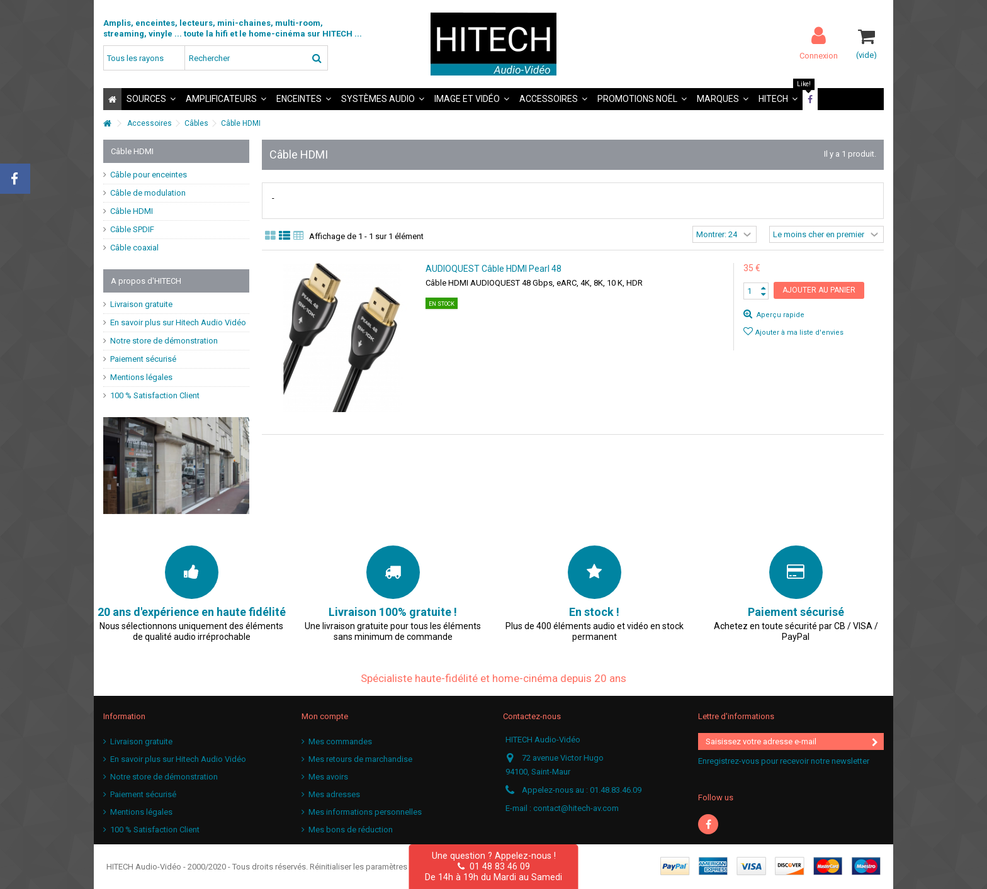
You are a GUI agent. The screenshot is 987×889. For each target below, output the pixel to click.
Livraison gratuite (141, 304)
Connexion (818, 55)
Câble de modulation (148, 193)
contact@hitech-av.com (576, 808)
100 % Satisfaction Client (155, 395)
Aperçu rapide (779, 315)
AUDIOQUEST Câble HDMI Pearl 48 (493, 269)
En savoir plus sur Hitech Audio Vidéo (178, 322)
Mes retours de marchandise (360, 759)
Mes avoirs (328, 776)
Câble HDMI (131, 211)
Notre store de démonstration (164, 340)
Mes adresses (334, 794)
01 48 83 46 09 (494, 866)
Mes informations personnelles (365, 812)
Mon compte (325, 716)
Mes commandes (340, 741)
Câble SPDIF (132, 229)
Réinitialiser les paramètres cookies (374, 866)
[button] (151, 99)
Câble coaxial (134, 247)
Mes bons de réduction (350, 829)
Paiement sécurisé (143, 359)
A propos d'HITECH (146, 281)
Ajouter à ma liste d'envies (799, 332)
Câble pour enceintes (148, 174)
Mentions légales (141, 377)
